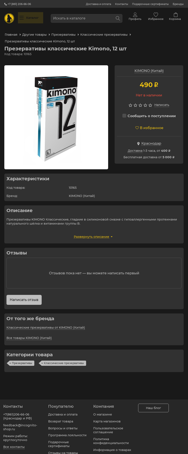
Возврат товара (60, 419)
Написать (161, 100)
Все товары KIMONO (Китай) (29, 333)
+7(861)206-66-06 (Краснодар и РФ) (17, 414)
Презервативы (22, 358)
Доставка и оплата (98, 4)
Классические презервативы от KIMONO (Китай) (45, 323)
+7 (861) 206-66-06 (17, 4)
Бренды (178, 4)
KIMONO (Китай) (149, 66)
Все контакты (14, 444)
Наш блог (153, 405)
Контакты (121, 4)
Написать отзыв (24, 295)
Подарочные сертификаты (150, 4)
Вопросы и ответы (62, 426)
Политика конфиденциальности (111, 438)
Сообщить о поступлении (149, 111)
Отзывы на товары (63, 450)
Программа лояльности (67, 433)
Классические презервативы (64, 358)
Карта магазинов (107, 419)
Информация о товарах (112, 447)
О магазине (102, 412)
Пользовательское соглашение (108, 428)
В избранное (149, 123)
